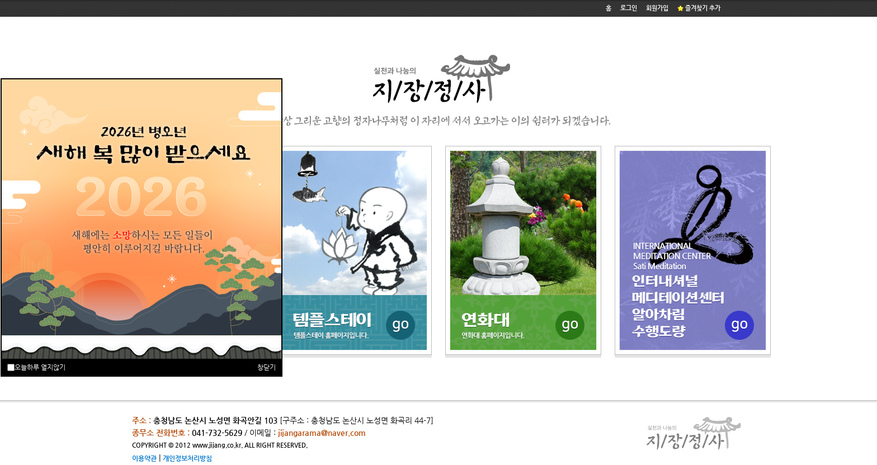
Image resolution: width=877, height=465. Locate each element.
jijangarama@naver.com (322, 432)
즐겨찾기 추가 (698, 8)
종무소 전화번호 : (161, 432)
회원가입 (657, 8)
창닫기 (266, 367)
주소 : (141, 420)
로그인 (628, 8)
